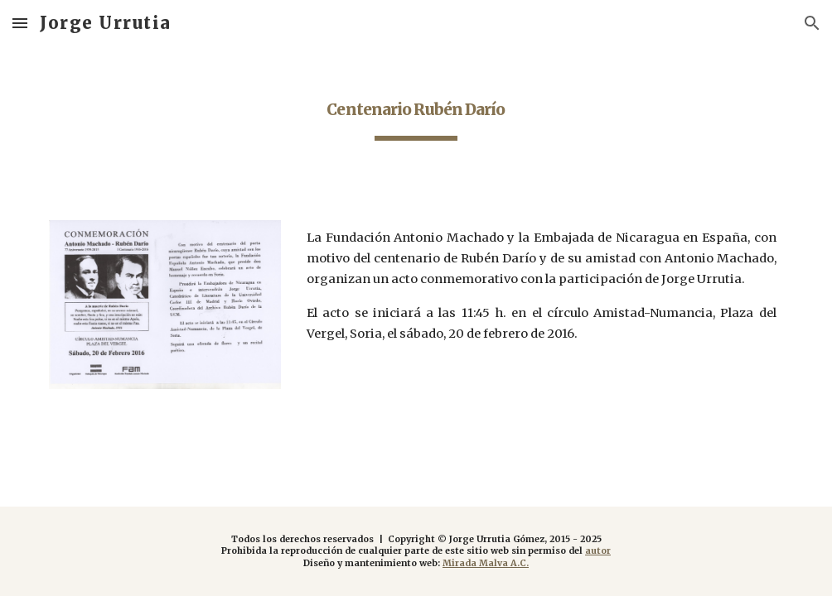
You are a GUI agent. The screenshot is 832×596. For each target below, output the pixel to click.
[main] (415, 108)
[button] (20, 23)
